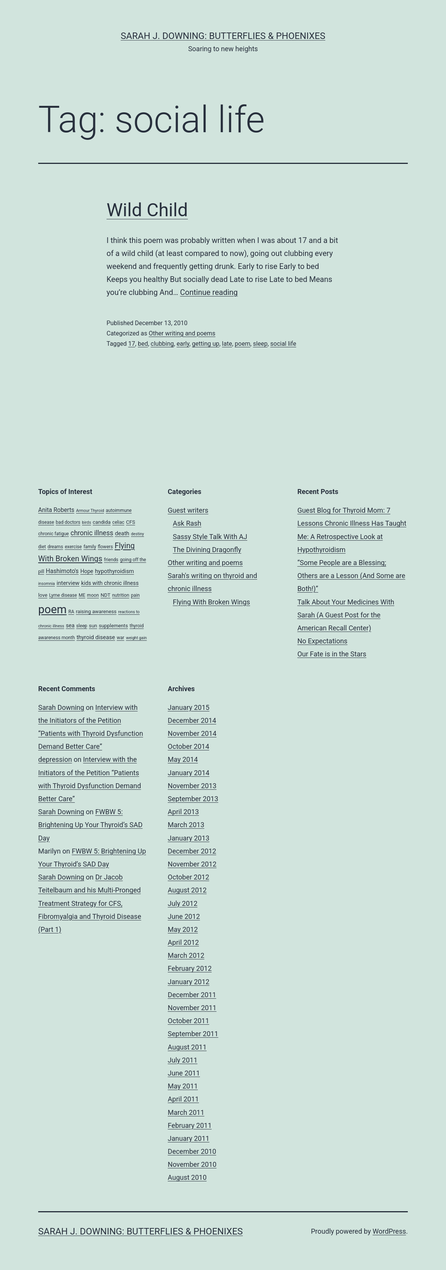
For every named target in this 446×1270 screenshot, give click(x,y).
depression (55, 759)
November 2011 (192, 1008)
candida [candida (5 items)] (102, 522)
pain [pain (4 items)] (135, 595)
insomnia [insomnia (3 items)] (46, 583)
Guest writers (188, 510)
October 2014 (188, 746)
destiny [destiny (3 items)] (137, 533)
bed (143, 343)
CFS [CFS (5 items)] (130, 522)
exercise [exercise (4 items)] (73, 546)
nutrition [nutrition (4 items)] (120, 595)
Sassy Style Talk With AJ (210, 537)
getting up (205, 343)
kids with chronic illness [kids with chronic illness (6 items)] (110, 583)
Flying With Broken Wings (211, 602)
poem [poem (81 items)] (52, 609)
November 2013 (192, 786)
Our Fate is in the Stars (332, 654)
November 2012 (192, 864)
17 (131, 343)
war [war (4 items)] (120, 637)
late (227, 343)
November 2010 (192, 1164)
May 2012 (183, 929)
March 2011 (186, 1112)
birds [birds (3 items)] (86, 522)
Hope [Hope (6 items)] (86, 571)
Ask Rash (187, 523)
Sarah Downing (61, 707)
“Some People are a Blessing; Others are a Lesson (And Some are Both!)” (351, 576)
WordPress (389, 1231)
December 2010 (192, 1151)
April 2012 (183, 942)
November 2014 (192, 733)
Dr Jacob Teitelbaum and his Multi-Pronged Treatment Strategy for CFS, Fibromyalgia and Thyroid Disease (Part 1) (89, 903)
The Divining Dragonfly (207, 550)
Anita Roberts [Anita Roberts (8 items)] (56, 510)
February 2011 (190, 1125)
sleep (260, 343)
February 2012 (190, 968)
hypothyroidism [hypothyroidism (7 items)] (114, 571)
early (182, 343)
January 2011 (188, 1138)
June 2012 (184, 916)
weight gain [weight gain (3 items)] (136, 637)
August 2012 (187, 890)
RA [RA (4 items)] (71, 611)
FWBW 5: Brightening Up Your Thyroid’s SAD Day (90, 825)
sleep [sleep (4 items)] (81, 626)
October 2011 (188, 1021)
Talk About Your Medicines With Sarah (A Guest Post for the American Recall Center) (345, 615)
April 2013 (183, 812)
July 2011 (182, 1060)
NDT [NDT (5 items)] (105, 595)
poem (242, 343)
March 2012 (186, 955)
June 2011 (184, 1073)
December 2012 (192, 851)
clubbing (162, 343)
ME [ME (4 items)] (82, 595)
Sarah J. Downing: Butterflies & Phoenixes (223, 36)
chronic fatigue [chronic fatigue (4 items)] (53, 533)
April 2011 (183, 1099)
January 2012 (188, 982)
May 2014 (183, 759)
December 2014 (192, 720)
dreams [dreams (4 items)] (55, 546)
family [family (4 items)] (90, 546)
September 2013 (193, 799)
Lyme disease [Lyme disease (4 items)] (63, 595)
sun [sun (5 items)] (93, 626)
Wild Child (147, 210)
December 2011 (192, 995)
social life (283, 343)
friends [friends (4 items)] (111, 559)
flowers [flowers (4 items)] (105, 546)
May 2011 (183, 1086)
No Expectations (322, 641)
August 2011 (187, 1047)
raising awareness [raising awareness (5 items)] (96, 611)
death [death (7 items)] (122, 533)
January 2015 (188, 707)
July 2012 (182, 903)
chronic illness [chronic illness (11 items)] (92, 533)
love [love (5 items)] (42, 595)
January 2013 (188, 838)
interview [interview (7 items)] (68, 583)
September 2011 (193, 1034)
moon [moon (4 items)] (93, 595)
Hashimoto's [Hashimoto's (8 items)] (62, 571)
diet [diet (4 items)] (42, 546)
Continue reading (209, 292)
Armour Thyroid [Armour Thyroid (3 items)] (90, 510)
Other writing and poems (182, 333)
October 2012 (188, 877)
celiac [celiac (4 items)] (118, 522)
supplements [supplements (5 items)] (113, 626)
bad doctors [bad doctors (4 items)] (68, 522)
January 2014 (188, 773)
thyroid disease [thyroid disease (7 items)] (95, 637)
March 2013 (186, 825)
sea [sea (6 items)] (70, 625)
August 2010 (187, 1177)
